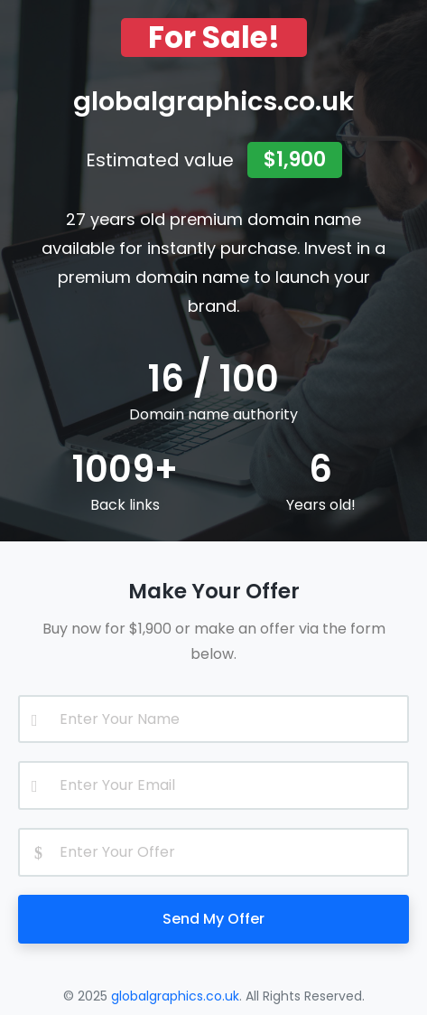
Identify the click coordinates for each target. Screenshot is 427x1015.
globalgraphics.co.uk (175, 996)
